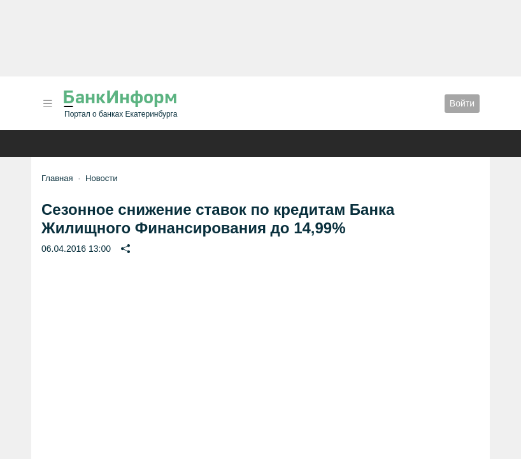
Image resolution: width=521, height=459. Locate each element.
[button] (47, 103)
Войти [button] (462, 103)
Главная (57, 178)
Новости (101, 178)
